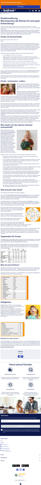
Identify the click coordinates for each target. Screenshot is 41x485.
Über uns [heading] (20, 460)
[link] (11, 10)
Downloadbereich (32, 341)
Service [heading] (20, 454)
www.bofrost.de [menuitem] (4, 446)
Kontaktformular (34, 343)
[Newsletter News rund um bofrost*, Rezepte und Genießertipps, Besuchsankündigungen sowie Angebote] (20, 425)
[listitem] (10, 374)
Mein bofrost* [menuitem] (4, 444)
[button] (2, 10)
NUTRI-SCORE (9, 228)
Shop (31, 232)
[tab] (33, 10)
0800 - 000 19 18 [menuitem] (5, 450)
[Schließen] (39, 1)
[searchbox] (30, 11)
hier (20, 308)
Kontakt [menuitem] (2, 442)
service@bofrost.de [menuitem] (5, 448)
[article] (20, 21)
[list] (20, 382)
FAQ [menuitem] (1, 440)
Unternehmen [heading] (20, 457)
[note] (20, 199)
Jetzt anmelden (20, 426)
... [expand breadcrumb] (2, 13)
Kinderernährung (6, 13)
